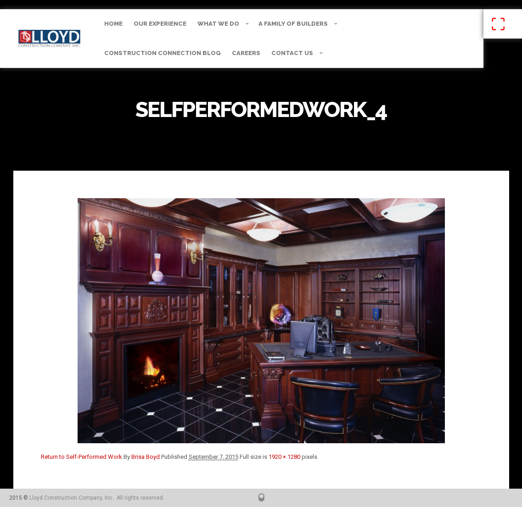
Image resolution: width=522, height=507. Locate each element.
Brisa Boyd (145, 456)
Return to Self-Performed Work (81, 456)
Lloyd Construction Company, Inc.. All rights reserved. (96, 498)
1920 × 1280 (284, 456)
